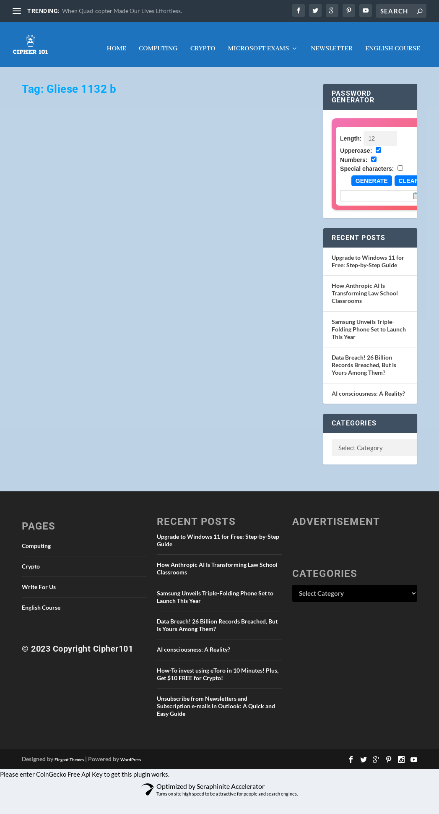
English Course (392, 41)
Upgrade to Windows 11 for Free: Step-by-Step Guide (368, 253)
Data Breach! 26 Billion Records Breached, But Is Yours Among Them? (364, 357)
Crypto (203, 41)
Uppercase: (356, 143)
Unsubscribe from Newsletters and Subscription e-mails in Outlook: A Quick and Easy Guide (216, 698)
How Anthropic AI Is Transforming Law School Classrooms (365, 285)
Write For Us (39, 579)
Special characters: (367, 161)
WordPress (130, 751)
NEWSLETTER (332, 41)
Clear (409, 173)
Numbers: (353, 152)
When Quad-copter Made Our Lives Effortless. (122, 10)
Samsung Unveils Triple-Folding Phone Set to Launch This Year (369, 321)
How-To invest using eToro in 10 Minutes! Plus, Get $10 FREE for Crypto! (217, 666)
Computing (158, 41)
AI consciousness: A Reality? (368, 385)
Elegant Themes (69, 751)
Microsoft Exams (258, 41)
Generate (372, 173)
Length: (350, 131)
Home (116, 41)
